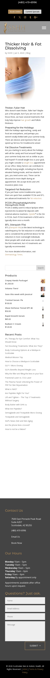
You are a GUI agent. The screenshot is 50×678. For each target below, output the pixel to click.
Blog (28, 53)
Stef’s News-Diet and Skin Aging (19, 421)
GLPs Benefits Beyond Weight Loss (20, 369)
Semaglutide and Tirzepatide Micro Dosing (23, 412)
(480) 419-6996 (27, 2)
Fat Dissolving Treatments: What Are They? (23, 346)
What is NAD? (11, 389)
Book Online (15, 11)
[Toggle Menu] (44, 27)
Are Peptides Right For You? (17, 393)
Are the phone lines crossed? (17, 425)
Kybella (32, 214)
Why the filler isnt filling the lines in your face (24, 373)
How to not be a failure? (15, 429)
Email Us (15, 536)
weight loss (28, 162)
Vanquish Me (15, 227)
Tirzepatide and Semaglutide (17, 417)
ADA (25, 669)
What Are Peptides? (13, 408)
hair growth (26, 120)
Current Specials (32, 11)
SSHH (10, 53)
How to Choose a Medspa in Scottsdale (22, 361)
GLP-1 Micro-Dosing (14, 365)
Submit (34, 645)
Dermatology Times (13, 254)
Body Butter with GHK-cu (16, 404)
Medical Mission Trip (14, 357)
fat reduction (35, 198)
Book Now (16, 543)
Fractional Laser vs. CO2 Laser (18, 377)
